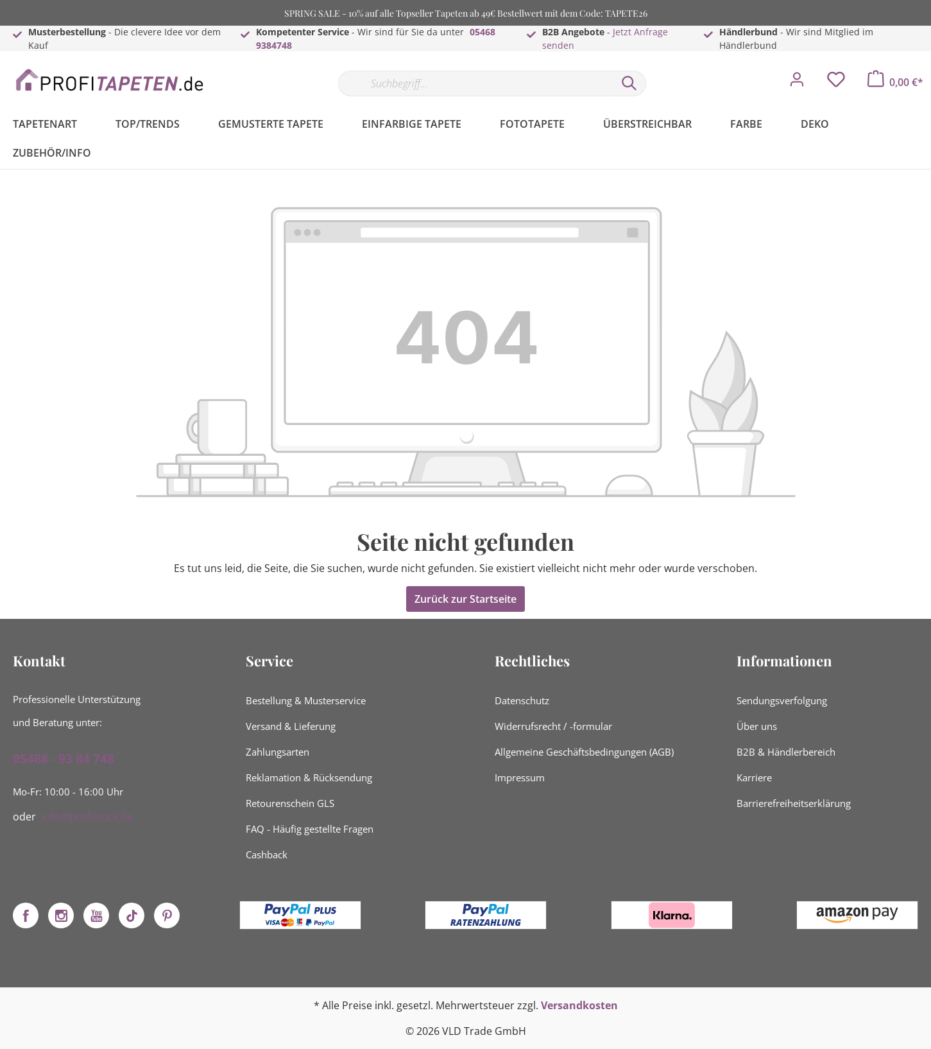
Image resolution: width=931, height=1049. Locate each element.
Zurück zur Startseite (465, 599)
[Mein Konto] (797, 83)
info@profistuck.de (87, 817)
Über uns (757, 726)
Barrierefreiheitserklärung (794, 803)
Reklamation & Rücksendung (309, 777)
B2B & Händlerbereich (786, 751)
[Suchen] (629, 83)
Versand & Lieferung (291, 726)
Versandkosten (579, 1005)
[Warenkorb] (895, 82)
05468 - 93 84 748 (63, 758)
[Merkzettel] (836, 83)
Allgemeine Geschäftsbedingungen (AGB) (584, 751)
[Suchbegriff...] (475, 83)
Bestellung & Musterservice (306, 700)
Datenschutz (522, 700)
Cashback (266, 854)
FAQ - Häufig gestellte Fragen (309, 828)
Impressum (520, 777)
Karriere (754, 777)
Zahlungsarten (277, 751)
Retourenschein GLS (290, 803)
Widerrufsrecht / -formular (553, 726)
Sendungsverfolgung (782, 700)
